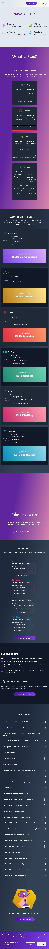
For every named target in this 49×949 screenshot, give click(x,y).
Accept (41, 944)
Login (42, 3)
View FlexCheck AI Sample (24, 532)
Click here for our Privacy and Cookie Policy (10, 943)
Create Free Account (31, 3)
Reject (31, 944)
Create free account (24, 694)
